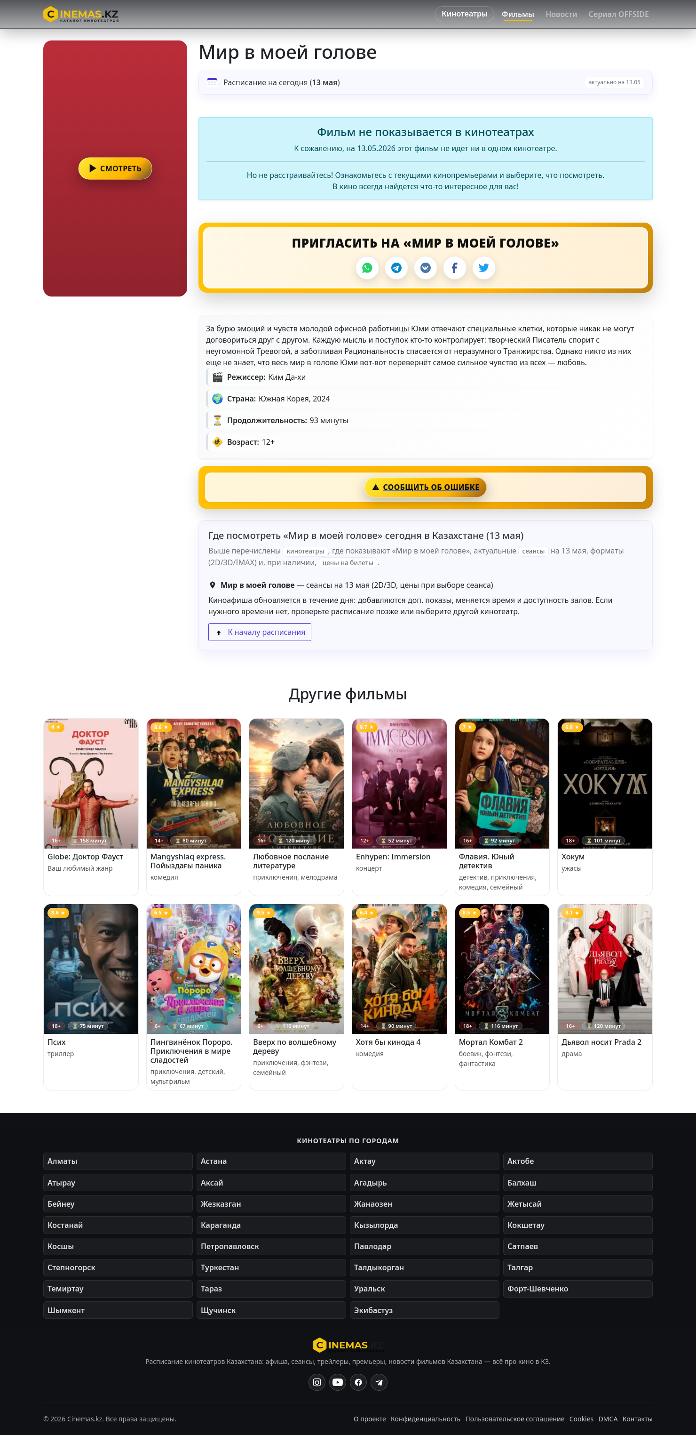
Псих (56, 1042)
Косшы (60, 1246)
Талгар (520, 1267)
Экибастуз (373, 1310)
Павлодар (372, 1246)
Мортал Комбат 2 (491, 1042)
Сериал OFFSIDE (619, 14)
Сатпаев (522, 1246)
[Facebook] (455, 268)
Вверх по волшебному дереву (294, 1046)
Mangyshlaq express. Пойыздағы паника (188, 861)
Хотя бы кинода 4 (388, 1042)
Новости (561, 14)
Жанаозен (373, 1204)
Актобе (520, 1161)
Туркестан (220, 1267)
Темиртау (65, 1288)
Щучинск (218, 1310)
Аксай (212, 1183)
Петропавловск (230, 1246)
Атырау (61, 1183)
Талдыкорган (379, 1267)
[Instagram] (316, 1382)
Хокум (573, 856)
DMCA (608, 1418)
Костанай (65, 1225)
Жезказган (221, 1204)
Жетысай (524, 1204)
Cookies (581, 1418)
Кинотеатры (465, 13)
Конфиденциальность (425, 1418)
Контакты (638, 1418)
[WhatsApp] (367, 268)
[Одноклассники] (379, 1382)
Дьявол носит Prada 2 (601, 1042)
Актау (365, 1161)
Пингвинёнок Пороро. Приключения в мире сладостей (191, 1051)
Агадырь (370, 1183)
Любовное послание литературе (291, 861)
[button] (115, 168)
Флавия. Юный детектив (486, 861)
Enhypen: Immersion (393, 856)
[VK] (425, 268)
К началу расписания (259, 632)
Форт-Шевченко (538, 1288)
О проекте (370, 1418)
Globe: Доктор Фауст (85, 856)
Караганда (221, 1225)
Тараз (211, 1288)
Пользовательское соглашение (515, 1418)
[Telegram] (396, 268)
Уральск (369, 1288)
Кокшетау (526, 1225)
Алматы (62, 1161)
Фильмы (518, 14)
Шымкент (66, 1310)
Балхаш (522, 1183)
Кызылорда (376, 1225)
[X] (484, 268)
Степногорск (71, 1267)
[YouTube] (337, 1382)
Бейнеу (60, 1204)
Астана (214, 1161)
